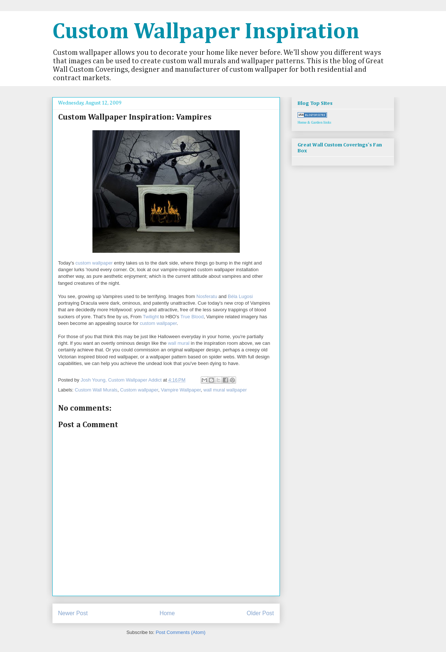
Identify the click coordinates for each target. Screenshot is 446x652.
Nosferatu (206, 296)
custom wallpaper (94, 263)
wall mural (179, 343)
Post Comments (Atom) (181, 632)
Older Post (260, 613)
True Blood (192, 316)
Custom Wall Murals (96, 390)
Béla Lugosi (240, 296)
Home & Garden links (314, 122)
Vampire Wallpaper (181, 390)
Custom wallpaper (139, 390)
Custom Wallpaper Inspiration (205, 32)
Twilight (151, 316)
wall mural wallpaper (225, 390)
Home (167, 613)
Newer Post (73, 613)
